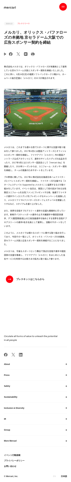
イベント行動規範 (12, 455)
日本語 (64, 476)
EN (54, 476)
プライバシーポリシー (14, 460)
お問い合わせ (10, 466)
